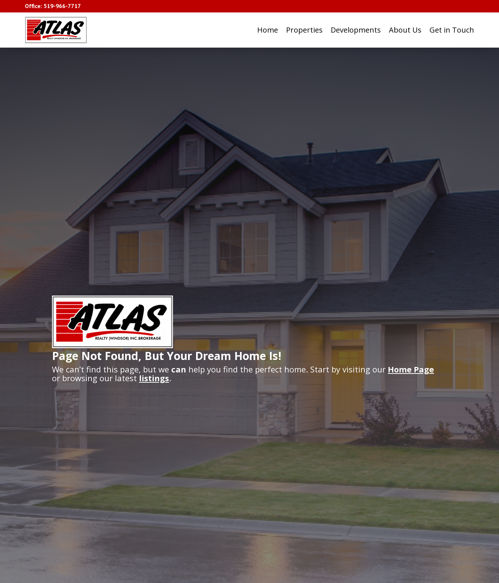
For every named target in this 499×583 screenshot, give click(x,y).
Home (267, 30)
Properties (304, 30)
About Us (405, 30)
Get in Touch (451, 30)
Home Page (411, 369)
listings (154, 377)
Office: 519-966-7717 (53, 6)
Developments (356, 30)
